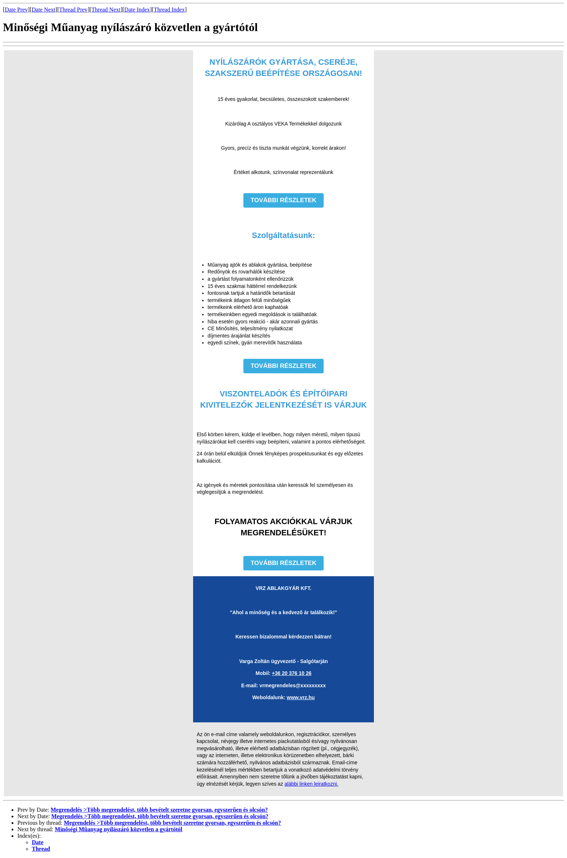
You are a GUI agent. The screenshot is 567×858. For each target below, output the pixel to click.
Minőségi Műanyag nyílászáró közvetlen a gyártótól (118, 829)
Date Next (43, 10)
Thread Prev (73, 10)
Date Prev (16, 10)
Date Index (137, 10)
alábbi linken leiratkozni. (311, 784)
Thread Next (105, 10)
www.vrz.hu (301, 697)
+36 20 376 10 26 (291, 673)
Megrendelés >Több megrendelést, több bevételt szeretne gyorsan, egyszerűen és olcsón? (159, 810)
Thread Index (169, 10)
